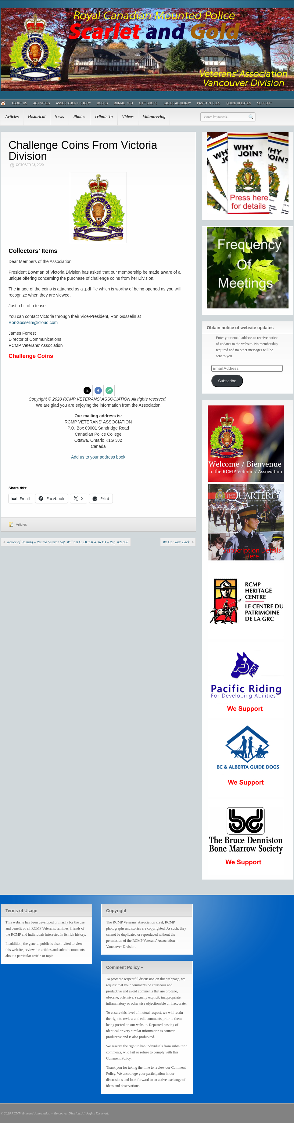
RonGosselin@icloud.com (33, 322)
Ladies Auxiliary (177, 103)
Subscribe (227, 381)
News (59, 116)
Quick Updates (238, 103)
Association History (73, 103)
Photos (79, 116)
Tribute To (104, 116)
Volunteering (154, 116)
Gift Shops (148, 103)
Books (102, 103)
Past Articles (208, 103)
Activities (41, 103)
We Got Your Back (176, 542)
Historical (36, 116)
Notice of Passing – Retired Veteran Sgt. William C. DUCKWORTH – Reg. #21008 (67, 542)
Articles (12, 116)
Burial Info (123, 103)
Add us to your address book (98, 457)
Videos (128, 116)
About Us (19, 103)
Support (264, 103)
